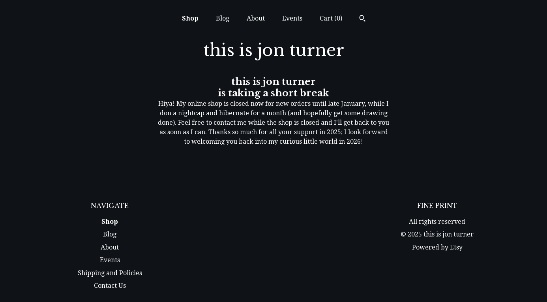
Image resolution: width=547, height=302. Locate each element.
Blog (222, 18)
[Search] (362, 19)
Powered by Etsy (437, 247)
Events (292, 18)
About (256, 18)
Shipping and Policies (110, 273)
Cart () (331, 18)
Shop (190, 18)
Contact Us (110, 285)
